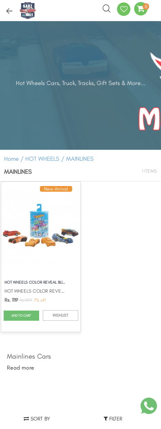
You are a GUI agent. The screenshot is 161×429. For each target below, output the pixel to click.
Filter (113, 419)
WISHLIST (60, 315)
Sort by (37, 419)
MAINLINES (80, 158)
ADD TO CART (21, 315)
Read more (20, 367)
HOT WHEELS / (45, 158)
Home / (14, 158)
